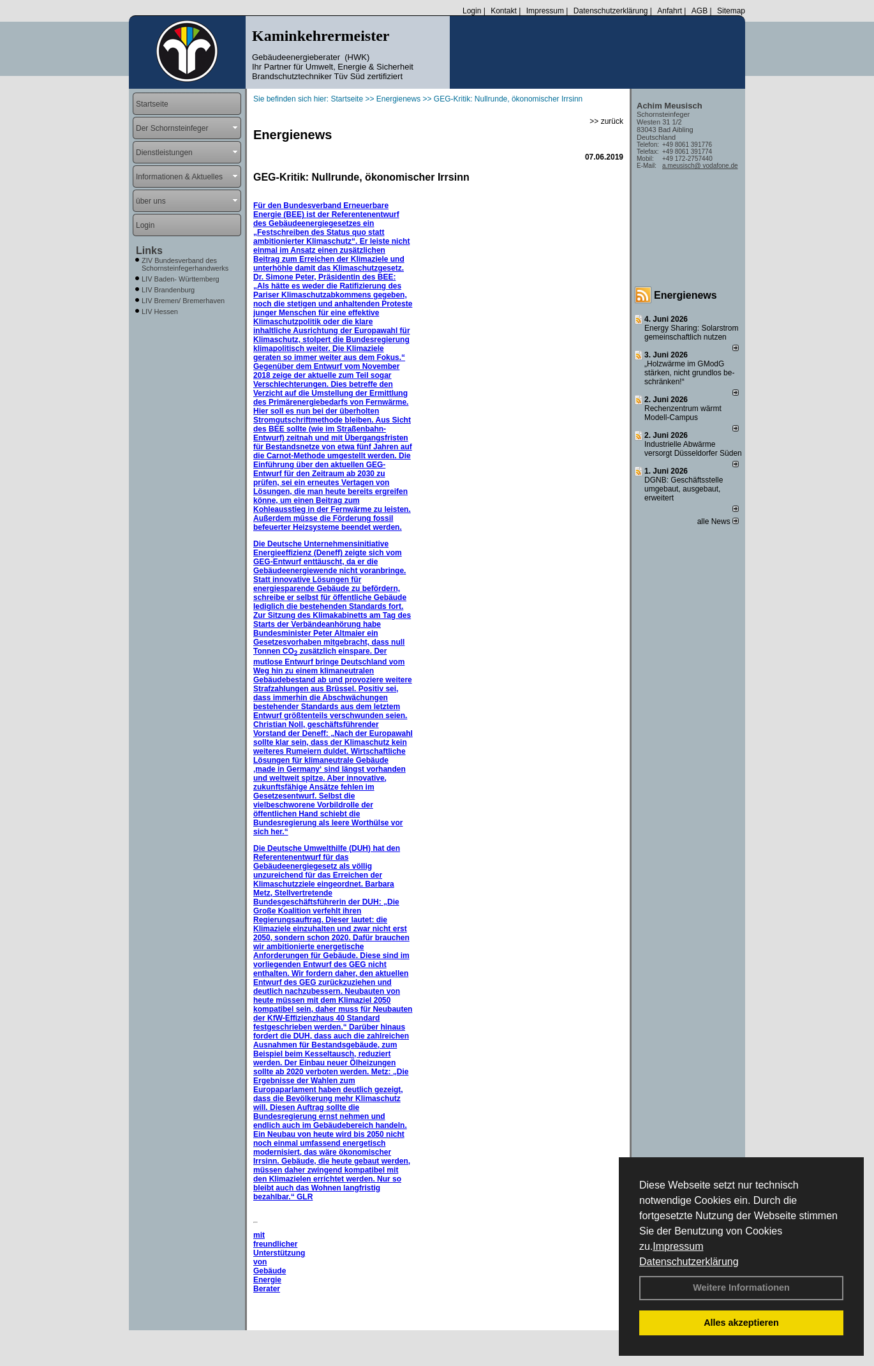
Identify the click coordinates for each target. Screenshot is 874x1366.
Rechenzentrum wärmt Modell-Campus (683, 413)
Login (472, 10)
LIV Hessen (160, 311)
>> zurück (606, 121)
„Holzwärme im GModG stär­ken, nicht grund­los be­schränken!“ (689, 372)
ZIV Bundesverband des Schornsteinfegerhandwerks (185, 264)
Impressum (678, 1246)
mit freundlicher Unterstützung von (279, 1248)
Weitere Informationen (741, 1287)
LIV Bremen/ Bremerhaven (183, 300)
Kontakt (504, 10)
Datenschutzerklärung (689, 1261)
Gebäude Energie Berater (269, 1279)
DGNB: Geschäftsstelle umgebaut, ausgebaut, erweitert (683, 489)
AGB (699, 10)
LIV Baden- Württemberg (180, 279)
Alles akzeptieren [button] (741, 1322)
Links (149, 250)
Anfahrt (669, 10)
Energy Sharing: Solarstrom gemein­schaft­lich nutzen (691, 333)
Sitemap (731, 10)
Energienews (685, 295)
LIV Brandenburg (168, 290)
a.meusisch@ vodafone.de (700, 165)
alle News (718, 521)
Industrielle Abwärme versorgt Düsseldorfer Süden (693, 449)
